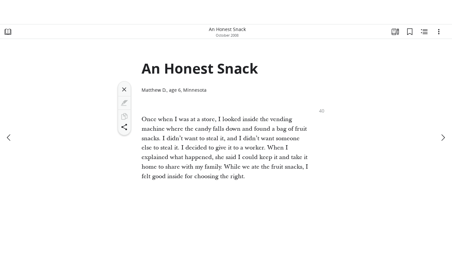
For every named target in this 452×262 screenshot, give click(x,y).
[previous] (9, 137)
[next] (442, 137)
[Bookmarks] (409, 31)
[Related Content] (424, 31)
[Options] (438, 31)
